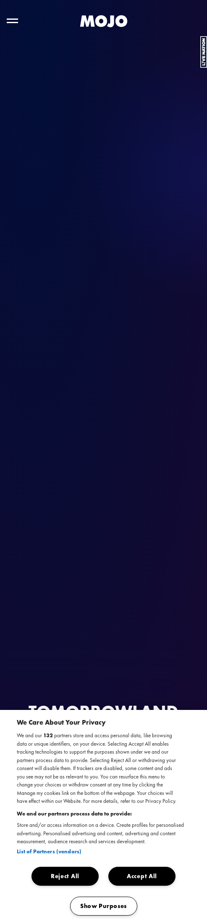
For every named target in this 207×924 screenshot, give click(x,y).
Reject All (65, 876)
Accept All (142, 876)
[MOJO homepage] (103, 21)
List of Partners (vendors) (49, 851)
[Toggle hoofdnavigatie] (12, 21)
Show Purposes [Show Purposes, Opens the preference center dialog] (103, 906)
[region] (103, 817)
